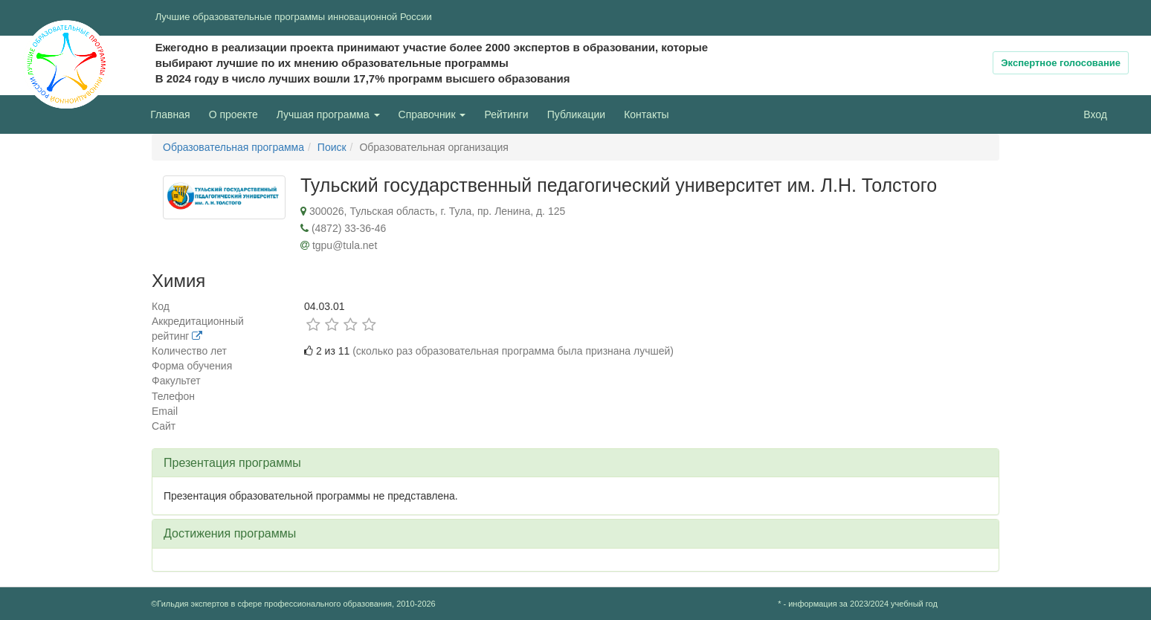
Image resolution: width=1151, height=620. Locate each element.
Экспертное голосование (1061, 62)
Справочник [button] (432, 114)
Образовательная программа (233, 147)
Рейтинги (506, 114)
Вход (1095, 114)
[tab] (575, 463)
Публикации (576, 114)
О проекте (237, 113)
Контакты (646, 114)
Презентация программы (232, 462)
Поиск (331, 147)
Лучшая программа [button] (328, 114)
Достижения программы (230, 533)
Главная (170, 114)
